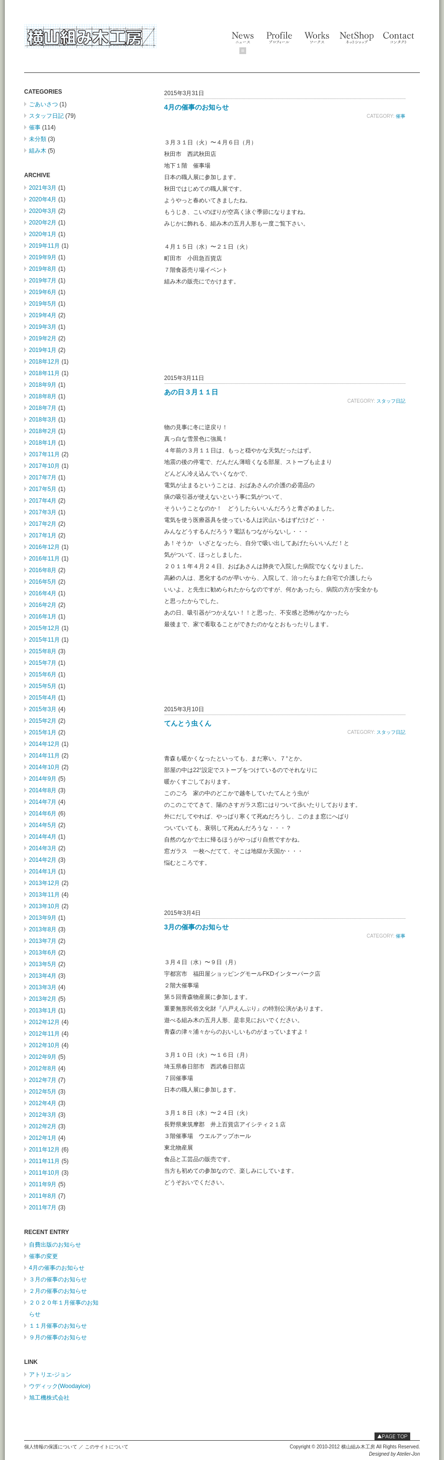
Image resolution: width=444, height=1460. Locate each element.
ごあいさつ (43, 104)
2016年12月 (44, 547)
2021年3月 (42, 187)
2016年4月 (42, 593)
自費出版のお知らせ (55, 1244)
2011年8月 (42, 1196)
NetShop (356, 37)
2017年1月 (42, 535)
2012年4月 (42, 1103)
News (243, 43)
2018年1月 (42, 442)
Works (316, 37)
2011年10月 (44, 1172)
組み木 (37, 150)
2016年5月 (42, 581)
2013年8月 (42, 929)
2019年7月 (42, 280)
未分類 (37, 139)
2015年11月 (44, 639)
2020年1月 (42, 234)
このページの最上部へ (392, 1436)
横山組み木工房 (90, 36)
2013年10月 (44, 906)
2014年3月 (42, 848)
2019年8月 (42, 269)
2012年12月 (44, 1022)
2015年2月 (42, 720)
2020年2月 (42, 222)
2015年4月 (42, 697)
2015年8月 (42, 651)
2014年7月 (42, 802)
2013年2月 (42, 999)
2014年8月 (42, 790)
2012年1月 (42, 1138)
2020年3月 (42, 211)
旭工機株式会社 (49, 1397)
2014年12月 (44, 744)
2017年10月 (44, 466)
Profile (279, 37)
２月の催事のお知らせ (58, 1291)
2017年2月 (42, 523)
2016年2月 (42, 605)
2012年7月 (42, 1080)
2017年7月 (42, 477)
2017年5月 (42, 489)
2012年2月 (42, 1126)
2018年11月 (44, 373)
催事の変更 (43, 1256)
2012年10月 (44, 1045)
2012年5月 (42, 1091)
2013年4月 (42, 975)
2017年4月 (42, 500)
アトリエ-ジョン (50, 1374)
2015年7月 (42, 663)
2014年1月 (42, 871)
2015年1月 (42, 732)
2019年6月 (42, 292)
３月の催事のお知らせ (58, 1279)
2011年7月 (42, 1207)
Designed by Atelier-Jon (394, 1454)
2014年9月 (42, 778)
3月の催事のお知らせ (196, 927)
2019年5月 (42, 303)
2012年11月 (44, 1033)
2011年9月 (42, 1184)
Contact (399, 37)
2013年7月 (42, 941)
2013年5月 (42, 964)
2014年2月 (42, 859)
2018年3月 (42, 419)
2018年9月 (42, 384)
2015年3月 (42, 709)
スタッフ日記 (46, 115)
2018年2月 (42, 431)
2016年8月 (42, 570)
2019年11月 (44, 245)
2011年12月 (44, 1149)
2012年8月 (42, 1068)
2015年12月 (44, 628)
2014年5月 (42, 825)
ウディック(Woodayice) (59, 1386)
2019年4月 (42, 315)
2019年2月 (42, 338)
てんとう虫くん (187, 723)
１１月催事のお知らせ (58, 1325)
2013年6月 (42, 952)
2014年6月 (42, 813)
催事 (35, 127)
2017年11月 (44, 454)
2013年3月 (42, 987)
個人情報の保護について (50, 1446)
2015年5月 (42, 686)
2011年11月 (44, 1161)
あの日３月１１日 (191, 392)
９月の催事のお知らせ (58, 1337)
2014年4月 (42, 836)
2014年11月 (44, 755)
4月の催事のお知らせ (56, 1267)
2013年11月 (44, 894)
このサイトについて (106, 1446)
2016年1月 (42, 616)
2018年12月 (44, 361)
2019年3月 (42, 326)
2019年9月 (42, 257)
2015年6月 (42, 674)
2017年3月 (42, 512)
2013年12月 (44, 883)
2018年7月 (42, 408)
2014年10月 (44, 767)
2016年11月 (44, 558)
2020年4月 (42, 199)
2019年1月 (42, 350)
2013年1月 (42, 1010)
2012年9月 (42, 1056)
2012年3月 (42, 1114)
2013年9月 (42, 917)
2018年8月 (42, 396)
